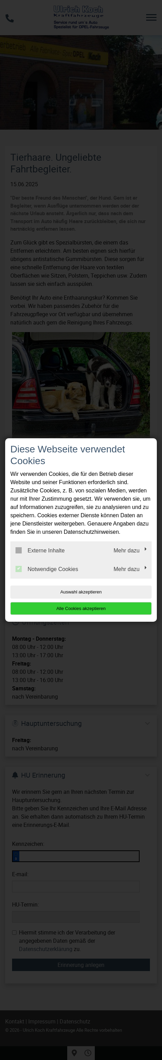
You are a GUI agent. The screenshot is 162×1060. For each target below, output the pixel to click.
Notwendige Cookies (47, 569)
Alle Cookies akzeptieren (80, 608)
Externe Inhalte (40, 550)
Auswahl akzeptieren (81, 591)
